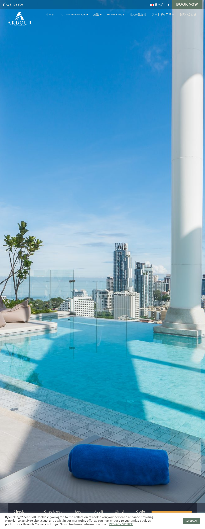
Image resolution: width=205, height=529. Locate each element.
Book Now (187, 4)
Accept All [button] (191, 520)
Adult (98, 511)
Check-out (53, 511)
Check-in (21, 511)
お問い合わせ (191, 18)
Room (80, 511)
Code (140, 511)
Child (119, 511)
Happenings (136, 18)
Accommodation (105, 18)
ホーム (86, 18)
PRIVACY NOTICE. (121, 524)
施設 (123, 18)
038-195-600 (14, 4)
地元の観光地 (153, 18)
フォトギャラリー (172, 18)
